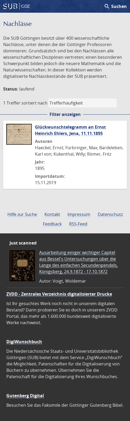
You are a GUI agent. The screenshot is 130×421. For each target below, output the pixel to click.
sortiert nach (34, 103)
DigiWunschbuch (24, 342)
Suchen (115, 6)
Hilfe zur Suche (22, 214)
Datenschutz (110, 214)
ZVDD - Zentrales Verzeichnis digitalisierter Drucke (59, 294)
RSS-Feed (78, 224)
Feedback (52, 224)
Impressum (79, 214)
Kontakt (52, 214)
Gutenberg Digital (25, 396)
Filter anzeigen (65, 114)
